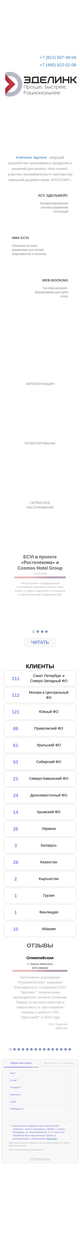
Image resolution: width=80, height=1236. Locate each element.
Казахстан (30, 862)
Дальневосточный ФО (35, 795)
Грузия (29, 895)
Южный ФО (31, 711)
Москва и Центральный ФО (36, 695)
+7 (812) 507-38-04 (58, 57)
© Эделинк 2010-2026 (40, 1224)
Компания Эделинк (31, 157)
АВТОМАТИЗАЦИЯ (40, 384)
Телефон (15, 1087)
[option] (40, 587)
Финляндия (31, 912)
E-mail (14, 1080)
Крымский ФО (32, 812)
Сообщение (17, 1109)
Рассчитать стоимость (61, 3)
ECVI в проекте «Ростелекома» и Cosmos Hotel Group (40, 562)
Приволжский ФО (33, 728)
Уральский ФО (32, 745)
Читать (40, 642)
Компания (15, 1094)
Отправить (40, 1159)
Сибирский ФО (32, 761)
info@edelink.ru (44, 1219)
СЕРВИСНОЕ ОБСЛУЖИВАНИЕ (40, 505)
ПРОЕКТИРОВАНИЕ (40, 443)
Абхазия (30, 929)
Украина (30, 828)
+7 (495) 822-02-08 (58, 64)
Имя (13, 1073)
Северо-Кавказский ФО (36, 778)
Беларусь (30, 845)
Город (13, 1101)
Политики (51, 1138)
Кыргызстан (31, 878)
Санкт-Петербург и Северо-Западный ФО (35, 678)
